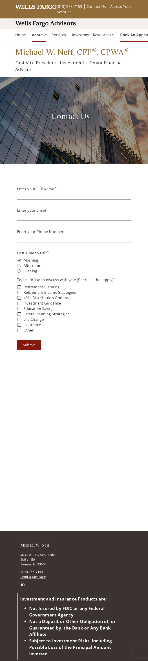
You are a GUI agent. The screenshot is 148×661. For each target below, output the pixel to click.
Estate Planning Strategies (47, 313)
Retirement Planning (42, 287)
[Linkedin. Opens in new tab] (23, 584)
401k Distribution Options (46, 297)
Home (20, 34)
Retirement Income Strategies (50, 292)
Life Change (34, 319)
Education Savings (39, 308)
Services (59, 34)
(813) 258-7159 (69, 6)
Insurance (32, 324)
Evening (30, 271)
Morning (31, 260)
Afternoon (33, 265)
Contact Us (96, 6)
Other (29, 330)
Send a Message (33, 577)
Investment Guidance (42, 303)
